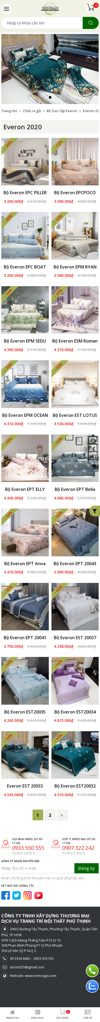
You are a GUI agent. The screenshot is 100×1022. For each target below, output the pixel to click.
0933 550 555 (28, 840)
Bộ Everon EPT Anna (25, 564)
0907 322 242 (78, 840)
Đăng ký (86, 861)
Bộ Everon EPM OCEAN (25, 415)
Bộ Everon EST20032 (75, 779)
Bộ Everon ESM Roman (75, 341)
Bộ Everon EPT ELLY (25, 489)
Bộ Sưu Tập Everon (62, 110)
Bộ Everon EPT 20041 (25, 638)
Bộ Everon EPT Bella (75, 489)
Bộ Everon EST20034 (75, 712)
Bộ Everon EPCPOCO (75, 193)
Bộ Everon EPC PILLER (25, 193)
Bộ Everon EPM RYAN (75, 267)
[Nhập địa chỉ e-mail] (37, 861)
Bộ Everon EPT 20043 (75, 564)
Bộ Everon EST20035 (25, 712)
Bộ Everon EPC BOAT (25, 267)
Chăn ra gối (32, 110)
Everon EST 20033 (25, 779)
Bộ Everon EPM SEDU (25, 341)
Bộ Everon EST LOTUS (75, 415)
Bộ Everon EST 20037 (75, 638)
